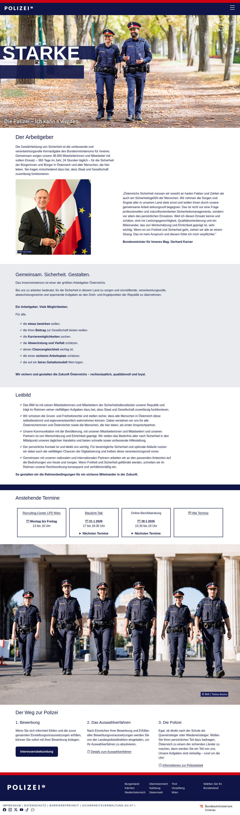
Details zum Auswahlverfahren (111, 751)
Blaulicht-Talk (94, 513)
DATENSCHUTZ (35, 805)
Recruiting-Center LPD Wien (42, 513)
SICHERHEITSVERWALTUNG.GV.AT (107, 805)
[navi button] (232, 7)
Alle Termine (200, 513)
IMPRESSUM (12, 805)
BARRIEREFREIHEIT (64, 805)
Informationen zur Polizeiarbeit (182, 765)
